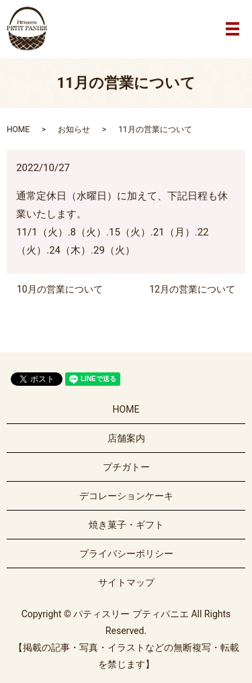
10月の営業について (60, 289)
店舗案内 (126, 438)
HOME (18, 129)
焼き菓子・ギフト (126, 524)
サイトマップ (126, 582)
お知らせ (74, 129)
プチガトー (126, 467)
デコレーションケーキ (126, 495)
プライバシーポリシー (126, 553)
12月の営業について (192, 289)
